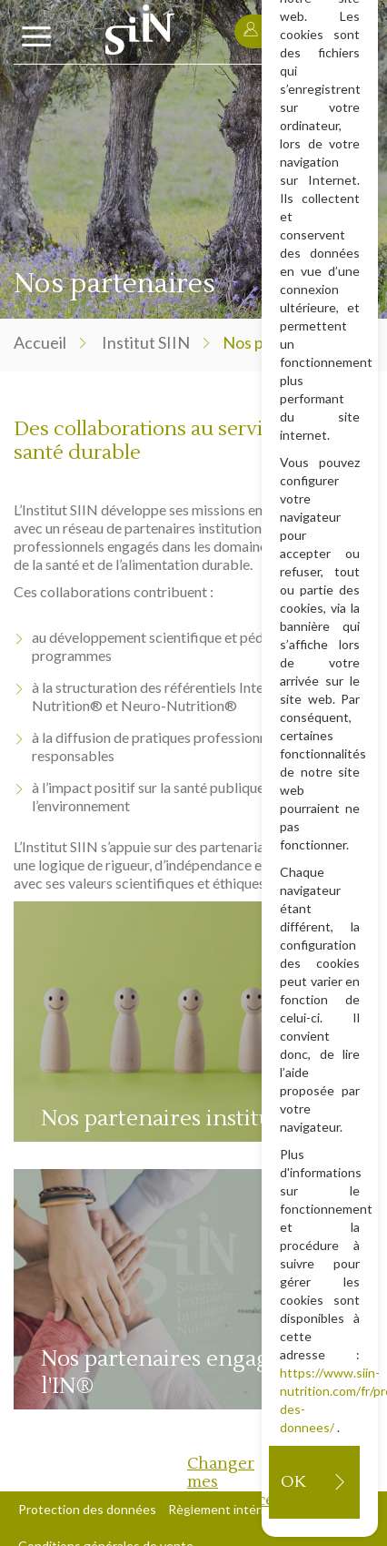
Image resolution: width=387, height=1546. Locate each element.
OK (293, 1481)
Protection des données (87, 1509)
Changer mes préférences (228, 1481)
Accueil (40, 342)
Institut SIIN (146, 342)
